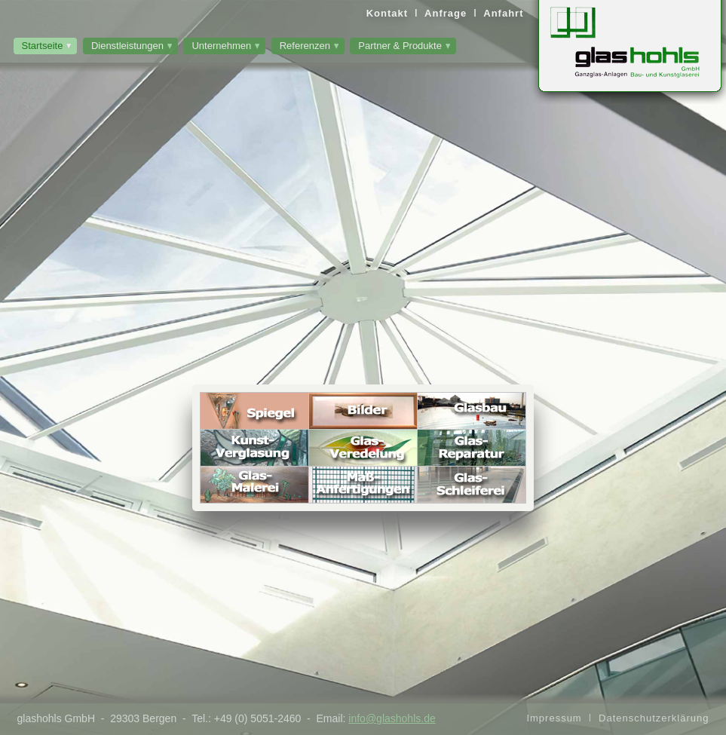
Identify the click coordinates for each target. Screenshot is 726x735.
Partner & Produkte (400, 45)
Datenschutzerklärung (654, 718)
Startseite (42, 45)
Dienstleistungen (127, 45)
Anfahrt (503, 13)
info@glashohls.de (391, 718)
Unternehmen (221, 45)
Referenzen (305, 45)
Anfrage (445, 13)
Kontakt (387, 13)
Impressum (553, 718)
